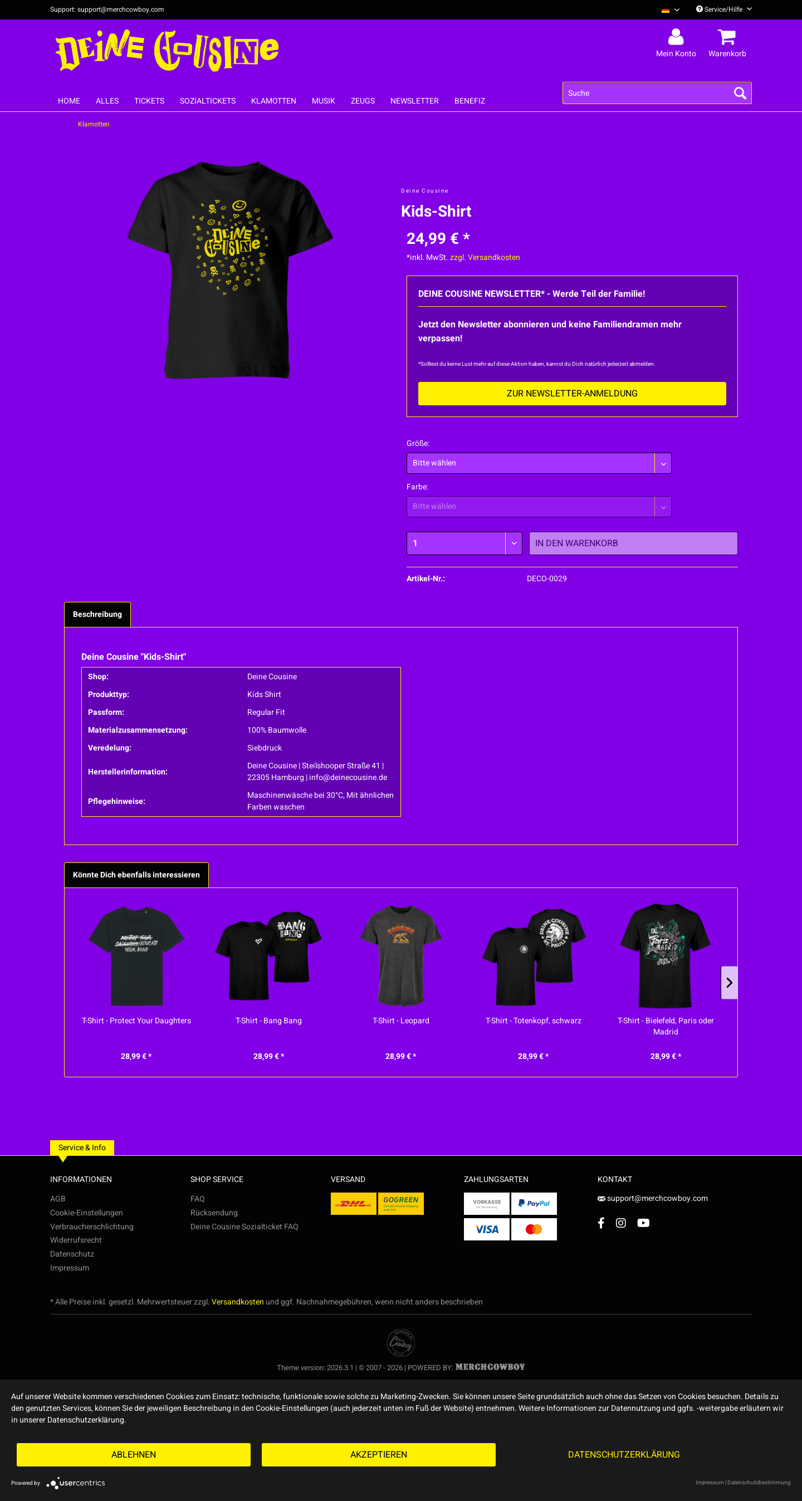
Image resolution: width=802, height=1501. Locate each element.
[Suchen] (740, 93)
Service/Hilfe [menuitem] (724, 9)
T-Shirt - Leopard (401, 1021)
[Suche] (657, 93)
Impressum (69, 1268)
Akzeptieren (378, 1454)
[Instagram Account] (621, 1223)
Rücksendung (214, 1213)
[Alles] (107, 101)
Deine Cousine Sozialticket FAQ (244, 1227)
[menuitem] (666, 10)
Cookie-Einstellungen (86, 1213)
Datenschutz (72, 1254)
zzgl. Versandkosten (485, 257)
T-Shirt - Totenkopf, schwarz (533, 1021)
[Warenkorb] (729, 37)
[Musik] (323, 101)
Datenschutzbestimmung (759, 1483)
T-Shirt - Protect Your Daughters (136, 1021)
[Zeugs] (363, 101)
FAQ (197, 1199)
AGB (58, 1199)
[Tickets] (149, 101)
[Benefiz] (470, 101)
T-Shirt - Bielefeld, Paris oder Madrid (666, 1027)
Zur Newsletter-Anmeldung (572, 393)
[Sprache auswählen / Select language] (670, 10)
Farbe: (417, 487)
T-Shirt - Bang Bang (269, 1021)
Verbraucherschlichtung (92, 1227)
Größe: (418, 443)
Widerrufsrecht (76, 1240)
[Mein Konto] (678, 37)
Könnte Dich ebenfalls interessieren (136, 875)
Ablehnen (133, 1454)
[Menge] (464, 543)
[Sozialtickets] (207, 101)
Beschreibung (97, 614)
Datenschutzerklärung (624, 1454)
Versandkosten (238, 1302)
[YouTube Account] (643, 1223)
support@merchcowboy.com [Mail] (653, 1198)
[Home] (69, 101)
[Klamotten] (273, 101)
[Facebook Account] (601, 1223)
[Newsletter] (415, 101)
